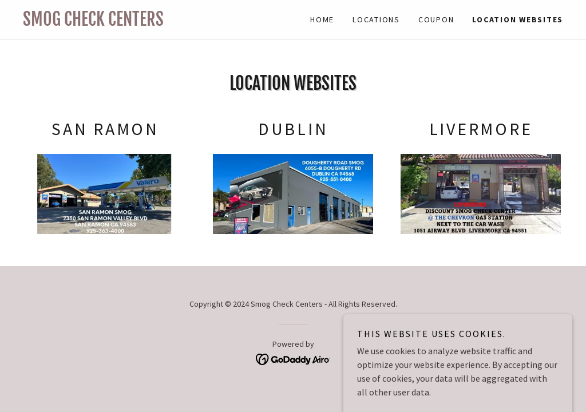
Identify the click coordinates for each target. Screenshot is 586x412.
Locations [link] (376, 19)
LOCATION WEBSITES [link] (517, 19)
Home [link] (322, 19)
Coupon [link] (436, 19)
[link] (158, 22)
